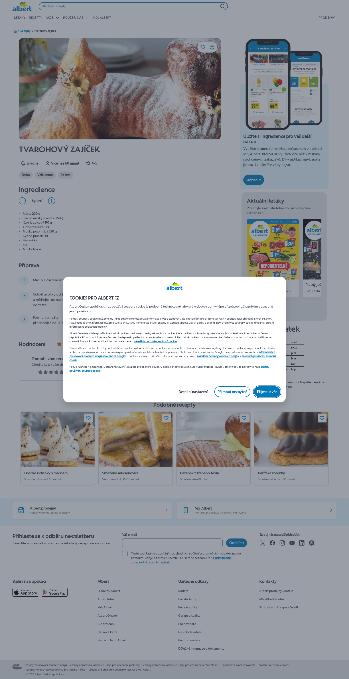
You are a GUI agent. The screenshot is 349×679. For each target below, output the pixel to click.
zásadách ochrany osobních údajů (217, 356)
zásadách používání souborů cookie (155, 341)
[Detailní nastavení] (193, 391)
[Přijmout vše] (267, 391)
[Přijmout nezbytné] (232, 391)
